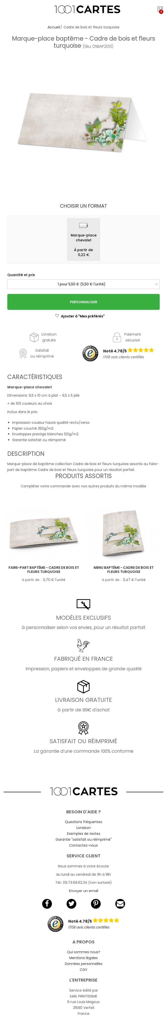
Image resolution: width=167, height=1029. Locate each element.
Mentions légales (83, 957)
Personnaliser (83, 302)
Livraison (83, 827)
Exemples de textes (83, 833)
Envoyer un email (83, 890)
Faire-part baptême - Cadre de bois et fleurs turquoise (44, 569)
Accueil (54, 27)
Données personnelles (83, 963)
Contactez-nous (83, 845)
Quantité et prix (21, 274)
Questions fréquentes (83, 821)
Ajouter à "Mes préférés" (80, 316)
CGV (83, 969)
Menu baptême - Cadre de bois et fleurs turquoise (124, 569)
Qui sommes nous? (83, 952)
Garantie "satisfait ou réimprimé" (84, 839)
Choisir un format (83, 205)
